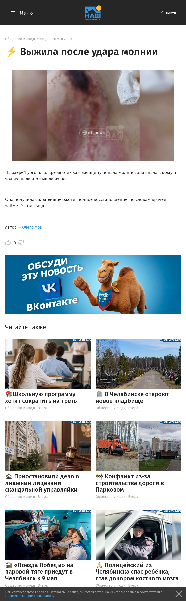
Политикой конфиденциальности (30, 596)
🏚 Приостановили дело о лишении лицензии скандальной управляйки (42, 483)
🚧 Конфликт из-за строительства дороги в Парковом (130, 483)
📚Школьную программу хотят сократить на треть (41, 397)
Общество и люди (20, 39)
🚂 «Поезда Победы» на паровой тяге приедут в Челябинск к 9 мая (39, 572)
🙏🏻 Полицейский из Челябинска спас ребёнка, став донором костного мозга (137, 572)
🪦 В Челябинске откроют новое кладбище (132, 397)
